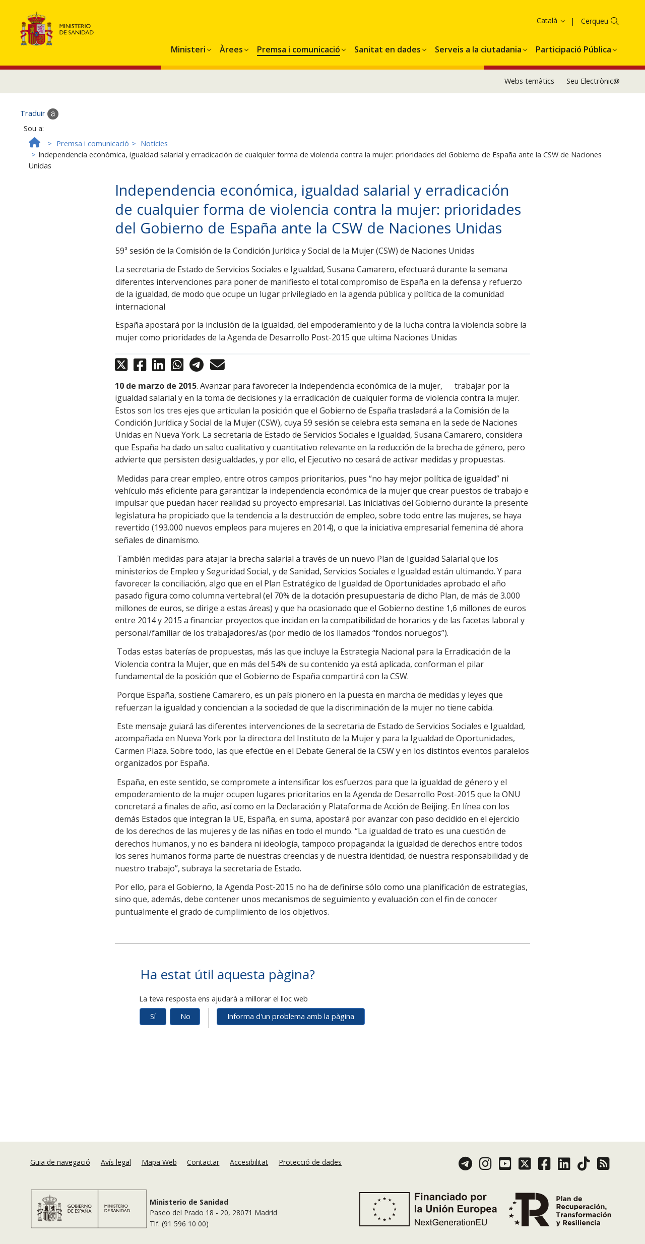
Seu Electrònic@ (593, 106)
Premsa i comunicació (92, 168)
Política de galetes (501, 22)
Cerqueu (594, 46)
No (185, 1042)
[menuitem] (188, 73)
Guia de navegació (60, 1162)
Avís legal (116, 1162)
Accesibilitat (249, 1162)
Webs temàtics (529, 106)
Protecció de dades (310, 1162)
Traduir (39, 139)
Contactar (203, 1162)
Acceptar (556, 23)
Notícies (154, 168)
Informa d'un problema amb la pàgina (290, 1042)
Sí (153, 1042)
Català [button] (551, 45)
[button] (188, 73)
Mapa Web (159, 1162)
